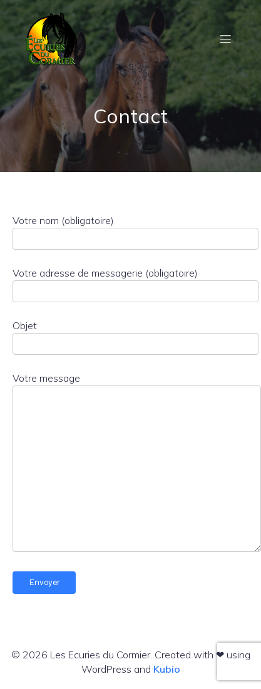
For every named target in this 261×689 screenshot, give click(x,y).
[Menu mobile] (225, 38)
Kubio (166, 669)
